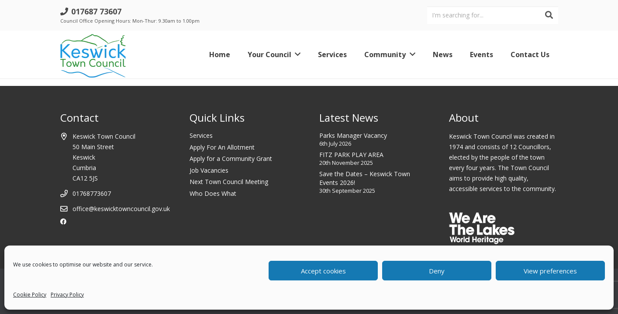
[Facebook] (63, 221)
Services (201, 135)
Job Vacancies (209, 170)
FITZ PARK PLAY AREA (351, 154)
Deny (437, 270)
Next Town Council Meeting (229, 181)
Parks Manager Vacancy (353, 135)
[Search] (549, 15)
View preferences (550, 270)
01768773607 (92, 193)
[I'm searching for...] (492, 15)
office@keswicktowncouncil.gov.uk (121, 209)
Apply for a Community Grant (231, 158)
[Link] (93, 54)
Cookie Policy (29, 294)
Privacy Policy (67, 294)
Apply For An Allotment (222, 147)
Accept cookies (323, 270)
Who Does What (213, 193)
